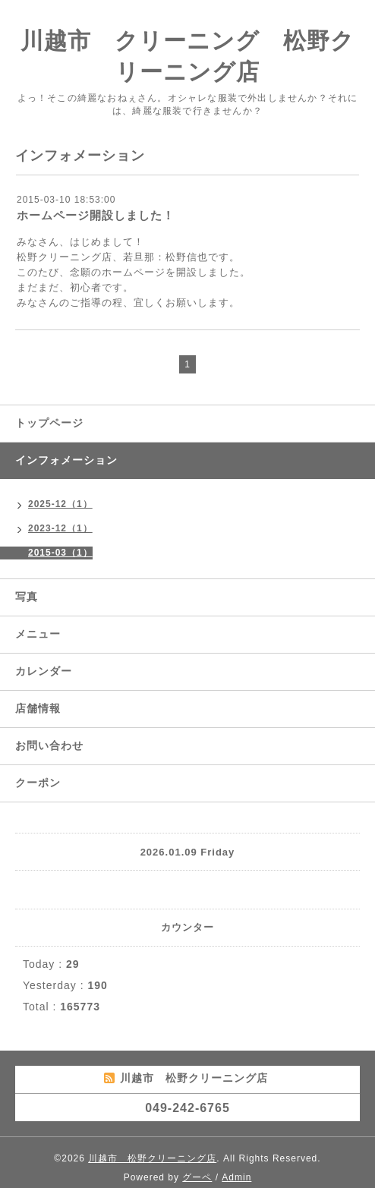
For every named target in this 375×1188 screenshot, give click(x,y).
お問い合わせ (49, 745)
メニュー (38, 634)
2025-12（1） (60, 504)
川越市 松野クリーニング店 (152, 1158)
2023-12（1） (60, 528)
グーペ (197, 1177)
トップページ (49, 423)
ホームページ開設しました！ (96, 215)
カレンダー (43, 671)
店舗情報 (38, 708)
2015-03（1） (60, 552)
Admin (236, 1177)
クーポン (38, 783)
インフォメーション (66, 460)
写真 (26, 597)
